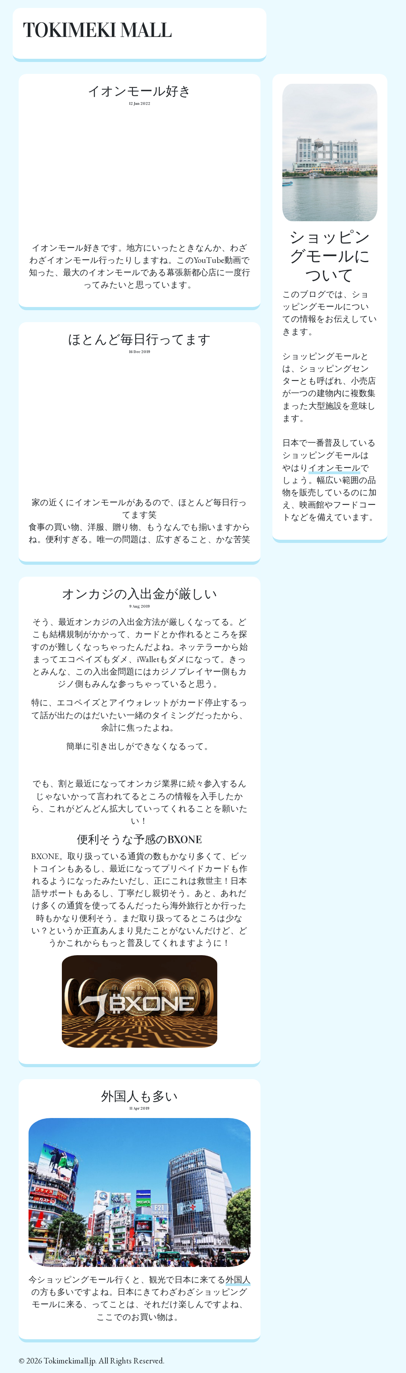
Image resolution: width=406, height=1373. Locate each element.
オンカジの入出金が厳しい (139, 594)
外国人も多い (139, 1096)
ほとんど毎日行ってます (139, 339)
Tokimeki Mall (97, 29)
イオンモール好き (140, 91)
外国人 (238, 1279)
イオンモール (334, 467)
